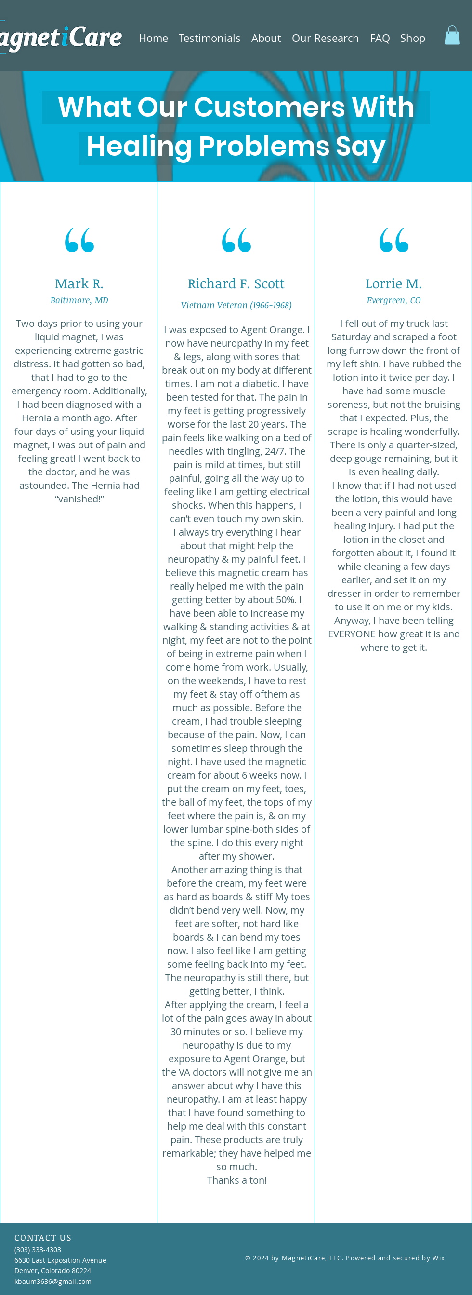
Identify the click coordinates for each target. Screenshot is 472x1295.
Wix (439, 1258)
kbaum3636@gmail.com (53, 1281)
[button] (209, 37)
